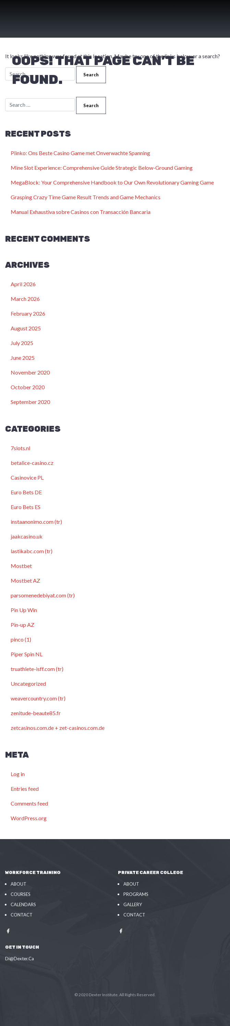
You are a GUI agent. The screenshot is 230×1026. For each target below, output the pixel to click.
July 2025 (22, 343)
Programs (135, 894)
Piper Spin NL (27, 654)
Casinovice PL (27, 477)
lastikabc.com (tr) (31, 551)
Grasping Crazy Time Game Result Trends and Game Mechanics (85, 197)
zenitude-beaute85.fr (36, 713)
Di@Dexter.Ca (19, 958)
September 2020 (30, 401)
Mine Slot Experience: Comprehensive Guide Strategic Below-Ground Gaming (102, 167)
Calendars (23, 904)
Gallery (132, 904)
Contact (22, 914)
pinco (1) (21, 639)
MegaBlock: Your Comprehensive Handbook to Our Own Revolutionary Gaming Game (112, 182)
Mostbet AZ (25, 580)
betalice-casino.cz (32, 462)
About (18, 884)
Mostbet (21, 565)
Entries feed (25, 788)
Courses (21, 894)
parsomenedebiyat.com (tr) (43, 595)
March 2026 (25, 298)
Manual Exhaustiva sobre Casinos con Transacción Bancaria (80, 211)
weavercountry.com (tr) (38, 698)
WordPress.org (29, 818)
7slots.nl (20, 448)
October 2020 (28, 387)
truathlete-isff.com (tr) (37, 669)
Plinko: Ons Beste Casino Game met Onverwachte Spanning (80, 153)
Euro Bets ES (25, 507)
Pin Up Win (24, 610)
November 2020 (30, 372)
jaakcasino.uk (27, 536)
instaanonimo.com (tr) (36, 521)
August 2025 (26, 328)
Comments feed (29, 803)
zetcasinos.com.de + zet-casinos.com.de (58, 727)
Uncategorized (28, 683)
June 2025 (23, 357)
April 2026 (23, 284)
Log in (18, 774)
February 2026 (28, 313)
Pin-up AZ (22, 624)
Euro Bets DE (26, 492)
